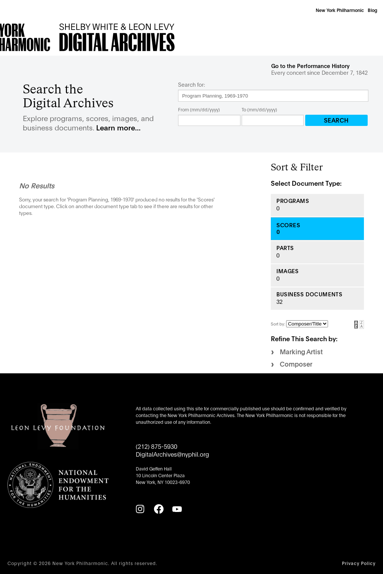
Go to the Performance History (310, 65)
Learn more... (118, 127)
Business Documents (309, 294)
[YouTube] (177, 509)
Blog (372, 10)
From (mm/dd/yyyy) (199, 109)
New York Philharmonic (340, 10)
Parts (285, 248)
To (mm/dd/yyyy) (259, 109)
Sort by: (278, 323)
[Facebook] (159, 509)
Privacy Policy (359, 563)
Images (287, 271)
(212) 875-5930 (156, 446)
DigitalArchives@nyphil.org (172, 454)
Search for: (191, 84)
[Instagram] (140, 509)
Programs (292, 201)
